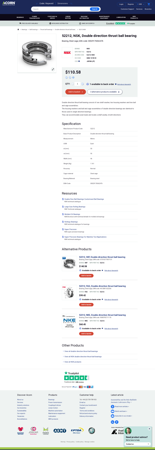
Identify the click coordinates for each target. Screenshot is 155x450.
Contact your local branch (88, 405)
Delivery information (86, 416)
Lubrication (121, 17)
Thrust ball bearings (46, 29)
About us (20, 399)
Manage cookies (90, 442)
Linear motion (68, 17)
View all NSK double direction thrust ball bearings (83, 357)
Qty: (67, 84)
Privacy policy (71, 442)
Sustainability (21, 411)
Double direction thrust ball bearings (65, 29)
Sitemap (63, 442)
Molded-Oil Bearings (100, 215)
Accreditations (22, 419)
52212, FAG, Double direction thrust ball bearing (102, 286)
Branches (148, 9)
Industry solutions (23, 405)
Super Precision (100, 230)
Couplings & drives (52, 17)
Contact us (137, 444)
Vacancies (20, 416)
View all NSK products (72, 362)
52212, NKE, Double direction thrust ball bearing (102, 315)
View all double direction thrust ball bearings (81, 351)
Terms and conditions (87, 411)
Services (139, 9)
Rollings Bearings (100, 223)
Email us (82, 402)
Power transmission (34, 17)
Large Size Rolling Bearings (100, 208)
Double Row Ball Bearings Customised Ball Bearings (100, 200)
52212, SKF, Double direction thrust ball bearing (102, 257)
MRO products (134, 17)
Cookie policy (80, 442)
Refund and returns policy (88, 413)
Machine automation (84, 17)
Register (131, 4)
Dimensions (63, 3)
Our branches (21, 408)
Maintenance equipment (104, 17)
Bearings (20, 17)
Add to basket (74, 92)
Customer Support (127, 9)
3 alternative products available (103, 92)
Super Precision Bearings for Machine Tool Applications (100, 238)
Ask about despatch (124, 84)
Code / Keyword (46, 3)
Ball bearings (34, 29)
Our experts (21, 413)
